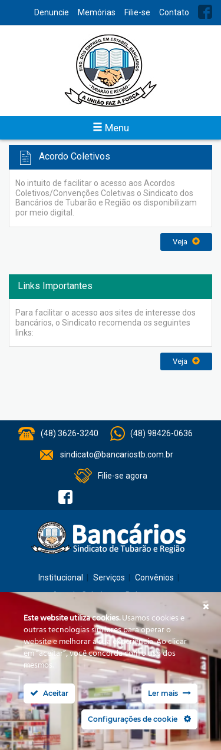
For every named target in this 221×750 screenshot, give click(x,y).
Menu (111, 128)
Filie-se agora (122, 475)
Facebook (205, 12)
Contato (174, 12)
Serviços (109, 577)
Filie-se (137, 12)
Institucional (60, 577)
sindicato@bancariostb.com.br (116, 454)
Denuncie (51, 12)
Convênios (154, 577)
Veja (186, 241)
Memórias (97, 12)
